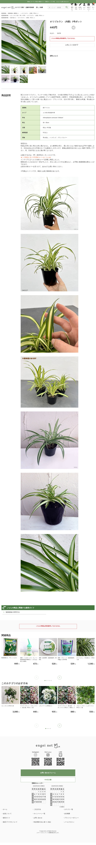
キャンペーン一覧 (39, 813)
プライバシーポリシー (71, 818)
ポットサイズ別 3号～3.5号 (17, 15)
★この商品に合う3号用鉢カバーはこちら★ (36, 157)
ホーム (5, 809)
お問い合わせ (38, 818)
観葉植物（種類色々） (14, 13)
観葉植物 (3, 13)
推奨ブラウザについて (10, 822)
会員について (7, 813)
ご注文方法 (37, 809)
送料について (54, 56)
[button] (60, 678)
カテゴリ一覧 (68, 809)
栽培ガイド (6, 818)
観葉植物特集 (4, 15)
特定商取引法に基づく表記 (42, 822)
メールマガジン (69, 822)
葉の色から (13, 17)
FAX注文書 (48, 780)
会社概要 (67, 813)
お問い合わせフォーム (48, 773)
